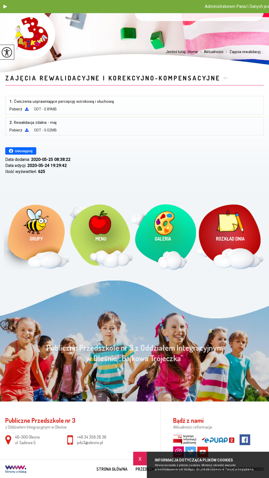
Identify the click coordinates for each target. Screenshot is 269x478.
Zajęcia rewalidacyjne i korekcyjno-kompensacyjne (112, 78)
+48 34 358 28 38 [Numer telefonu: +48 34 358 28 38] (91, 437)
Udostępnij (20, 151)
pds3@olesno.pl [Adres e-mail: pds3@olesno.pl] (90, 442)
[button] (5, 6)
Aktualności (210, 52)
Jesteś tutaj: (177, 52)
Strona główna (111, 469)
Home (193, 52)
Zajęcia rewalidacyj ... (243, 52)
